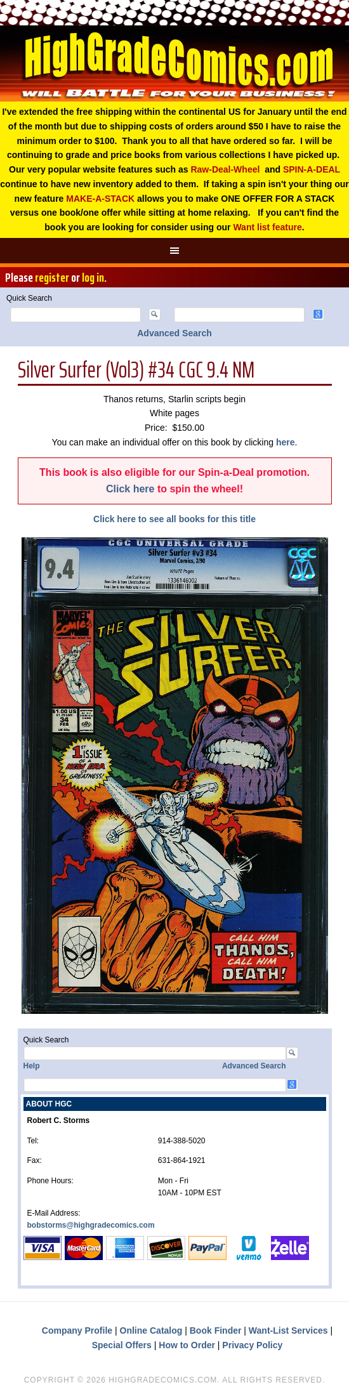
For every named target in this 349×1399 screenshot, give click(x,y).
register (52, 277)
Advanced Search (174, 333)
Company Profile (77, 1330)
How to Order (187, 1345)
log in (93, 277)
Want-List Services (288, 1330)
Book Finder (216, 1330)
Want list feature (267, 227)
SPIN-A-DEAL (311, 169)
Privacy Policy (252, 1345)
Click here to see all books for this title (174, 519)
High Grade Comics (174, 63)
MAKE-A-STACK (100, 199)
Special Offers (122, 1345)
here (285, 442)
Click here (130, 488)
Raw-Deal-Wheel (225, 169)
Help (31, 1065)
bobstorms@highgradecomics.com (91, 1225)
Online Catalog (151, 1330)
